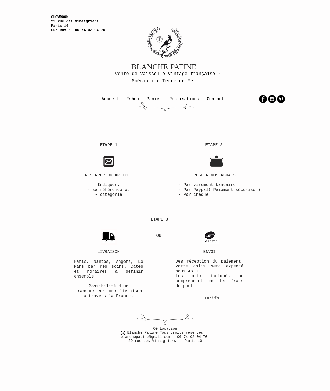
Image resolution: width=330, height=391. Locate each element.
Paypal (201, 190)
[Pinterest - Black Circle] (281, 99)
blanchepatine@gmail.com (147, 337)
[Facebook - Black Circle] (263, 99)
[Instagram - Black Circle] (272, 99)
